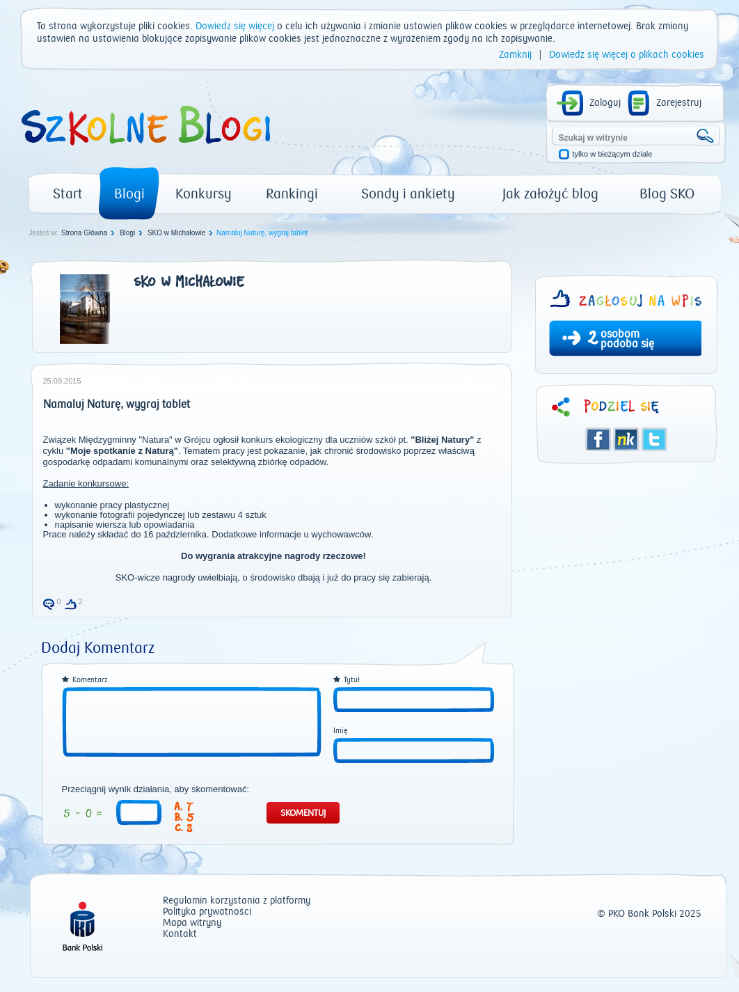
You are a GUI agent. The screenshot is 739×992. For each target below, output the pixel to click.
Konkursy (203, 194)
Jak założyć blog (550, 194)
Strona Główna (84, 233)
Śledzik (626, 439)
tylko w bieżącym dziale (613, 154)
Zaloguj (605, 103)
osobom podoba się (627, 339)
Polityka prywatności (207, 912)
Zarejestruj (678, 103)
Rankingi (292, 194)
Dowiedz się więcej (235, 26)
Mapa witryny (192, 923)
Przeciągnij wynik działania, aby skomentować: (156, 789)
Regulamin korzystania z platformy (236, 901)
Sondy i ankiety (408, 194)
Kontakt (180, 934)
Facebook (598, 439)
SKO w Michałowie (176, 233)
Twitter (654, 439)
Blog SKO (666, 194)
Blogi (129, 194)
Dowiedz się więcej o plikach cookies (626, 55)
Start (68, 194)
